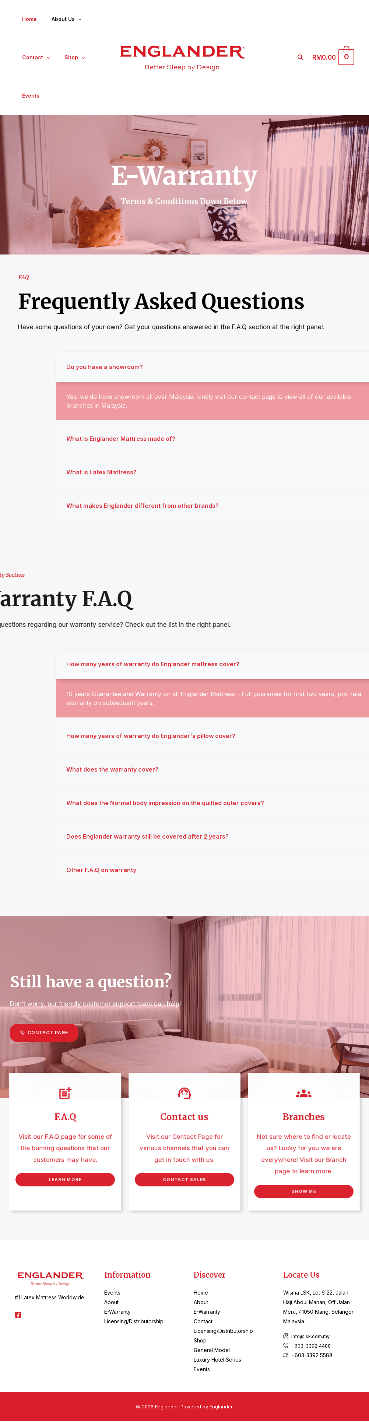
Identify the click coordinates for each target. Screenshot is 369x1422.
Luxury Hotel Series (217, 1360)
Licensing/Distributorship (134, 1322)
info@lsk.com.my (311, 1337)
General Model (212, 1351)
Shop (68, 57)
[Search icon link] (305, 57)
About (111, 1303)
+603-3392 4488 (312, 1346)
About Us (60, 19)
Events (28, 95)
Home (27, 19)
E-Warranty (117, 1312)
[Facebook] (18, 1315)
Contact (34, 57)
